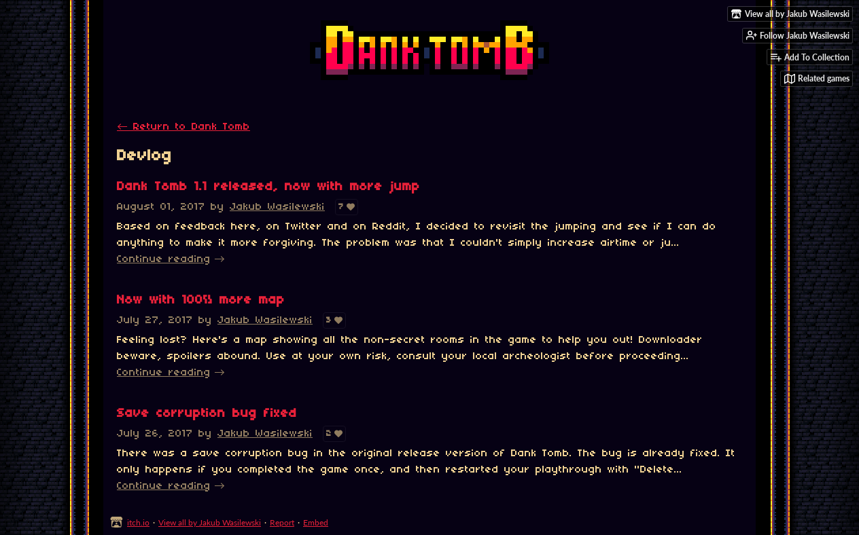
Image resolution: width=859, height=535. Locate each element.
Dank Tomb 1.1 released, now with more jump (268, 187)
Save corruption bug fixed (207, 413)
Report (282, 522)
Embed (315, 522)
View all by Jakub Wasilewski (209, 522)
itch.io (138, 522)
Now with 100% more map (201, 300)
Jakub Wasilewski (277, 207)
